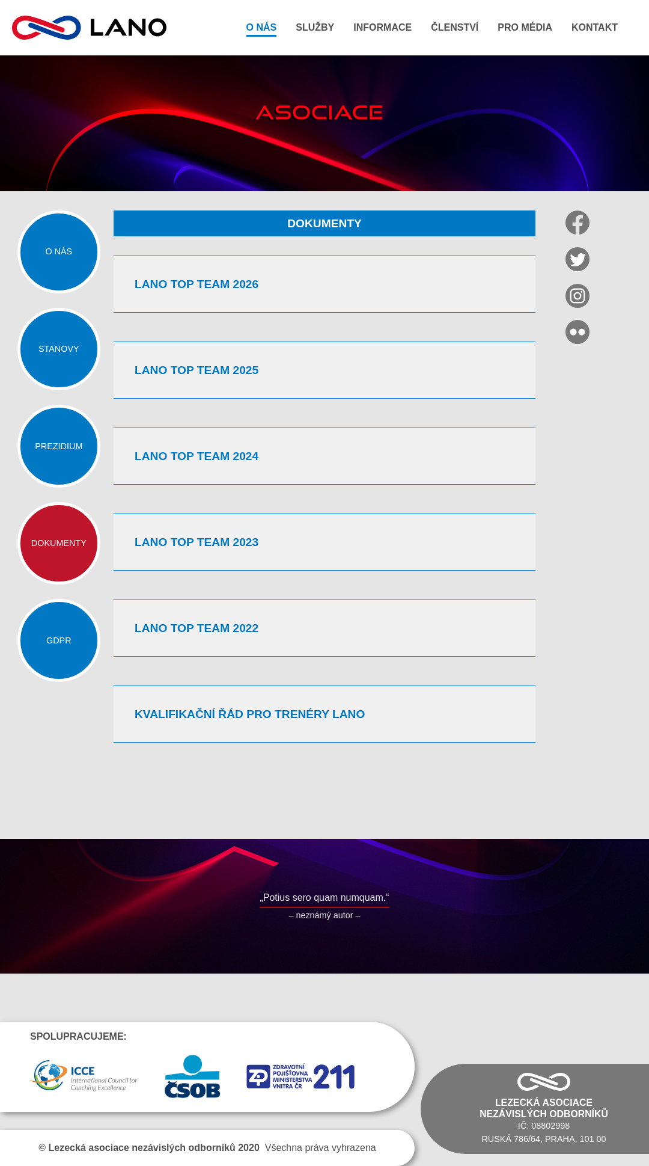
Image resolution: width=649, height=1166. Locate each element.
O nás (261, 27)
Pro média (525, 27)
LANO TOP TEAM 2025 (196, 370)
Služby (315, 27)
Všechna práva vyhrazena (207, 1148)
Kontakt (594, 27)
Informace (382, 27)
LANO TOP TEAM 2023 (196, 542)
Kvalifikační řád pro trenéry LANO (250, 714)
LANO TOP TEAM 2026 (196, 284)
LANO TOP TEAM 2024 (196, 456)
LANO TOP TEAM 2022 (196, 628)
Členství (454, 27)
